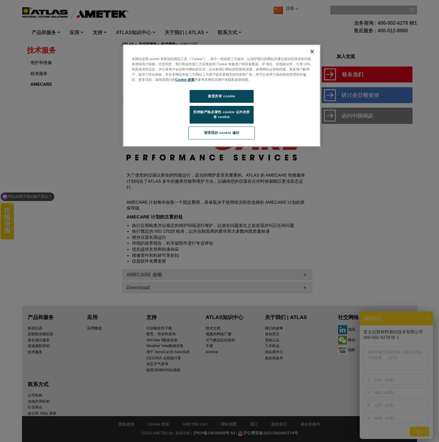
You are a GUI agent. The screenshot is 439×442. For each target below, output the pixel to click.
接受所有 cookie (221, 96)
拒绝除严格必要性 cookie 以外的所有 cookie (221, 114)
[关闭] (312, 51)
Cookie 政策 (185, 79)
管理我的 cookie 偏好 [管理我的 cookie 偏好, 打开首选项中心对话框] (221, 133)
